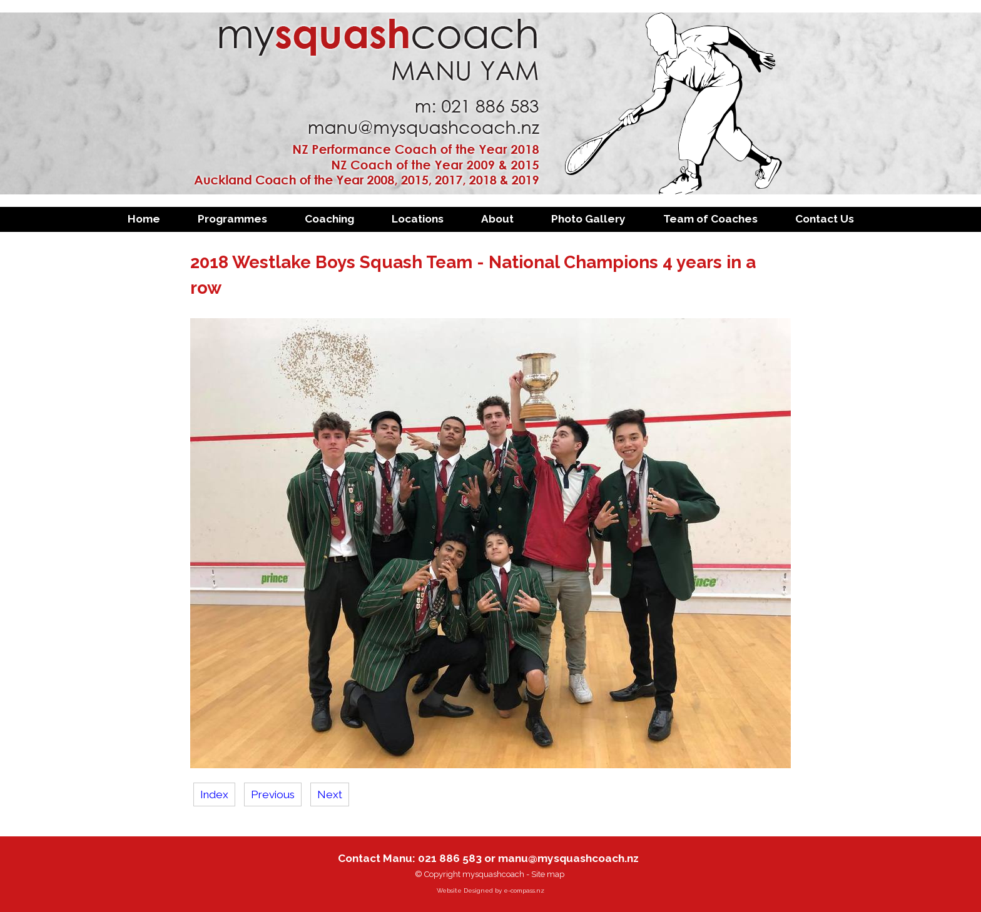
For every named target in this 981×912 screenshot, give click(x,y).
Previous (273, 794)
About (497, 219)
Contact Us (824, 219)
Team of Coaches (710, 219)
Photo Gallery (588, 219)
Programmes (232, 219)
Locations (418, 219)
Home (144, 219)
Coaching (329, 219)
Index (214, 794)
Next (329, 794)
